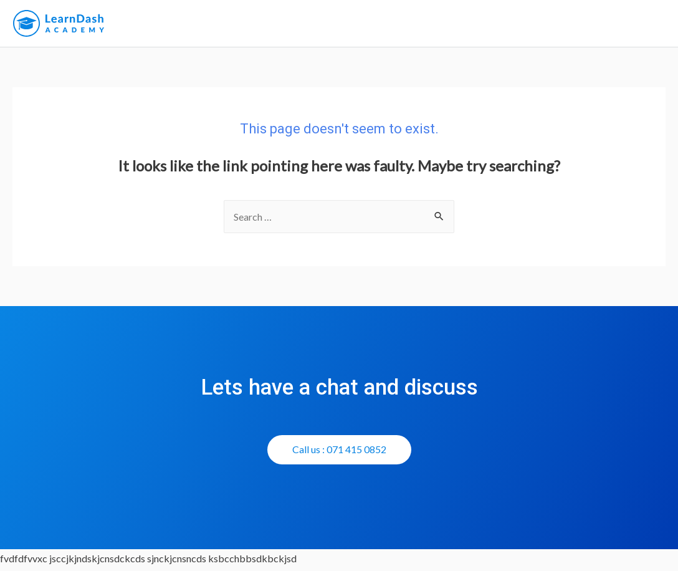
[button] (339, 453)
